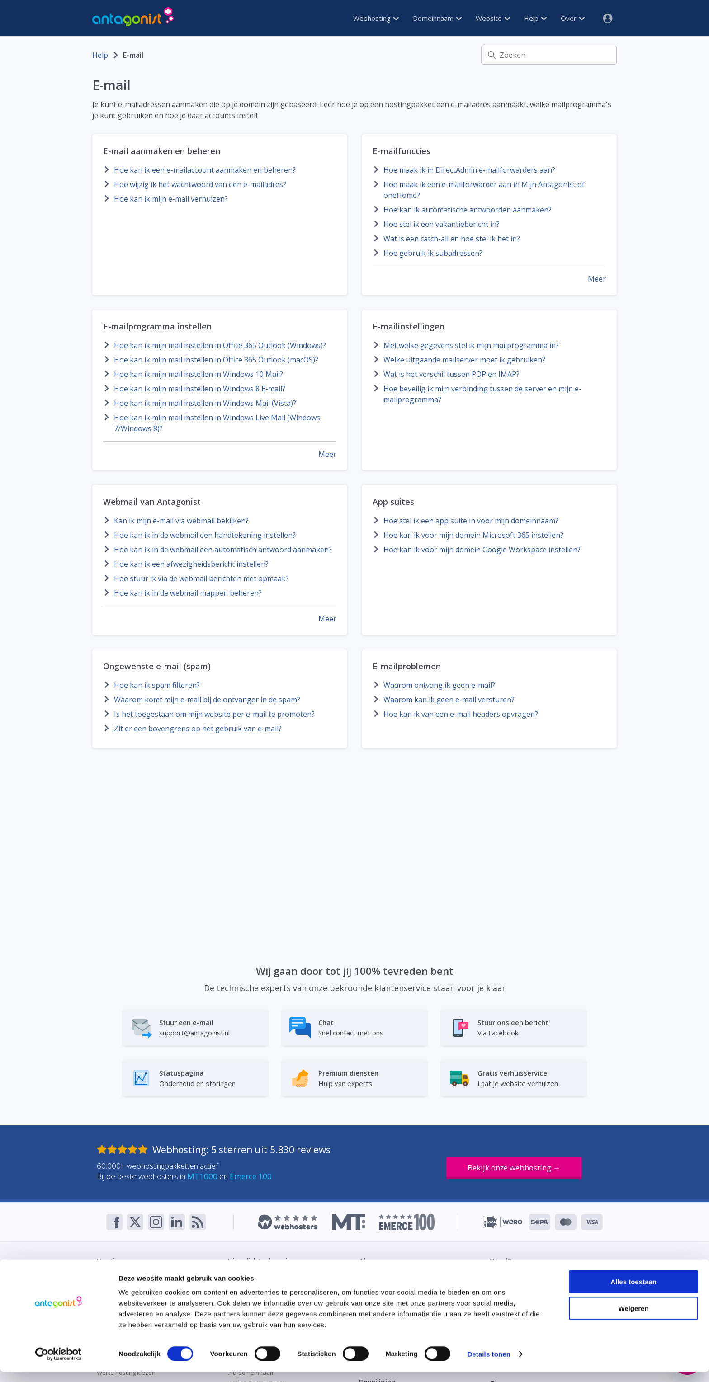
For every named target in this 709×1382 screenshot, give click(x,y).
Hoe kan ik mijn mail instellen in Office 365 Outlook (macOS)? (216, 360)
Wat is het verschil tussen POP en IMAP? (451, 374)
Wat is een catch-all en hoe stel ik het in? (451, 239)
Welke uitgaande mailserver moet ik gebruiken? (464, 360)
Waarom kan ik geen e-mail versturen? (449, 700)
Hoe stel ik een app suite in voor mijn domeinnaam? (470, 521)
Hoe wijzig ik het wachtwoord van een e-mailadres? (200, 184)
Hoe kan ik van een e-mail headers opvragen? (460, 714)
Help (535, 18)
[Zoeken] (549, 55)
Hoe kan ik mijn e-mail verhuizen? (171, 199)
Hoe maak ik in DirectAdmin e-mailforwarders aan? (469, 170)
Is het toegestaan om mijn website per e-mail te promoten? (214, 714)
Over (573, 18)
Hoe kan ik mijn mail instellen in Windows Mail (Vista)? (205, 403)
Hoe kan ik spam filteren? (157, 685)
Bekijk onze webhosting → (514, 1167)
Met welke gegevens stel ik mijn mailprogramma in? (471, 345)
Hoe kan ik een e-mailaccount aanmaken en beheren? (205, 170)
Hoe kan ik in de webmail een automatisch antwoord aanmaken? (223, 550)
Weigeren (633, 1318)
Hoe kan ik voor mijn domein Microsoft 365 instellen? (473, 535)
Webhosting (376, 18)
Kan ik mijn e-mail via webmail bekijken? (181, 521)
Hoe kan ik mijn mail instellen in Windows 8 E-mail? (199, 389)
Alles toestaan (633, 1292)
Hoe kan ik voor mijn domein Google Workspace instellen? (482, 550)
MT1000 (202, 1176)
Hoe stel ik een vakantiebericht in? (441, 224)
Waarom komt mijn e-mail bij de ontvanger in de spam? (207, 700)
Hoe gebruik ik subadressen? (432, 253)
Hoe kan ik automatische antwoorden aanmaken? (467, 210)
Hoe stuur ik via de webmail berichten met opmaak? (201, 578)
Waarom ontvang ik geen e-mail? (439, 685)
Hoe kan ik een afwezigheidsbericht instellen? (191, 564)
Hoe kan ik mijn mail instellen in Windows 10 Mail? (198, 374)
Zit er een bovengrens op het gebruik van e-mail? (198, 728)
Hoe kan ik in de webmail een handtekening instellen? (205, 535)
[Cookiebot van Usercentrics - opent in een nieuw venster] (58, 1364)
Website (493, 18)
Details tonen (488, 1364)
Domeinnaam (437, 18)
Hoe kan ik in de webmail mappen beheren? (188, 593)
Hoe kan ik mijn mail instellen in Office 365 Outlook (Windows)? (220, 345)
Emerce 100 (251, 1176)
